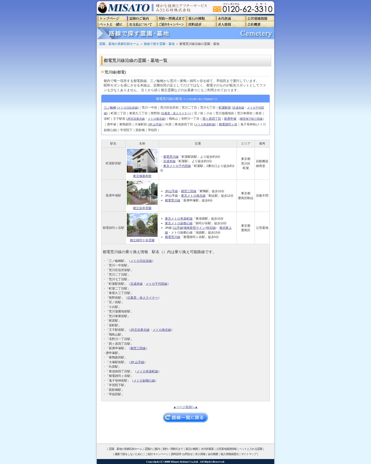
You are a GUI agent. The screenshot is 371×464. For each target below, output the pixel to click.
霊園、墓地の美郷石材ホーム (119, 44)
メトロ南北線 (156, 118)
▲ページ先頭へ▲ (185, 407)
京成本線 (238, 107)
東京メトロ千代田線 (177, 166)
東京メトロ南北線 (193, 195)
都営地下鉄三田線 (251, 118)
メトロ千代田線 (156, 283)
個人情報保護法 (229, 454)
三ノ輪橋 (110, 107)
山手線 (178, 228)
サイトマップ (248, 454)
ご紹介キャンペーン (156, 454)
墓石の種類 (192, 449)
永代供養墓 (207, 449)
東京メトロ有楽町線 (179, 218)
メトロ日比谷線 (128, 107)
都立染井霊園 (142, 195)
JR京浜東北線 (136, 118)
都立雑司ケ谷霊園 (142, 227)
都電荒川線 (171, 156)
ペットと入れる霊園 (250, 449)
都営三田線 (188, 191)
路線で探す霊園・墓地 (159, 44)
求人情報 (200, 454)
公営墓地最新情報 (226, 449)
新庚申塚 (230, 118)
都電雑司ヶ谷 (228, 124)
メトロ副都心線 (144, 380)
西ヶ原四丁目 (212, 118)
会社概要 (213, 454)
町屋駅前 (225, 107)
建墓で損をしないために (129, 454)
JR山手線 (171, 191)
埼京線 (210, 228)
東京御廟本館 (142, 163)
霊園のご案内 (152, 449)
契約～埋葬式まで (173, 449)
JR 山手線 (155, 124)
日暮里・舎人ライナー (176, 113)
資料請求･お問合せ (181, 454)
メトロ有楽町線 (205, 124)
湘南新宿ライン (194, 228)
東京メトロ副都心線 (179, 223)
